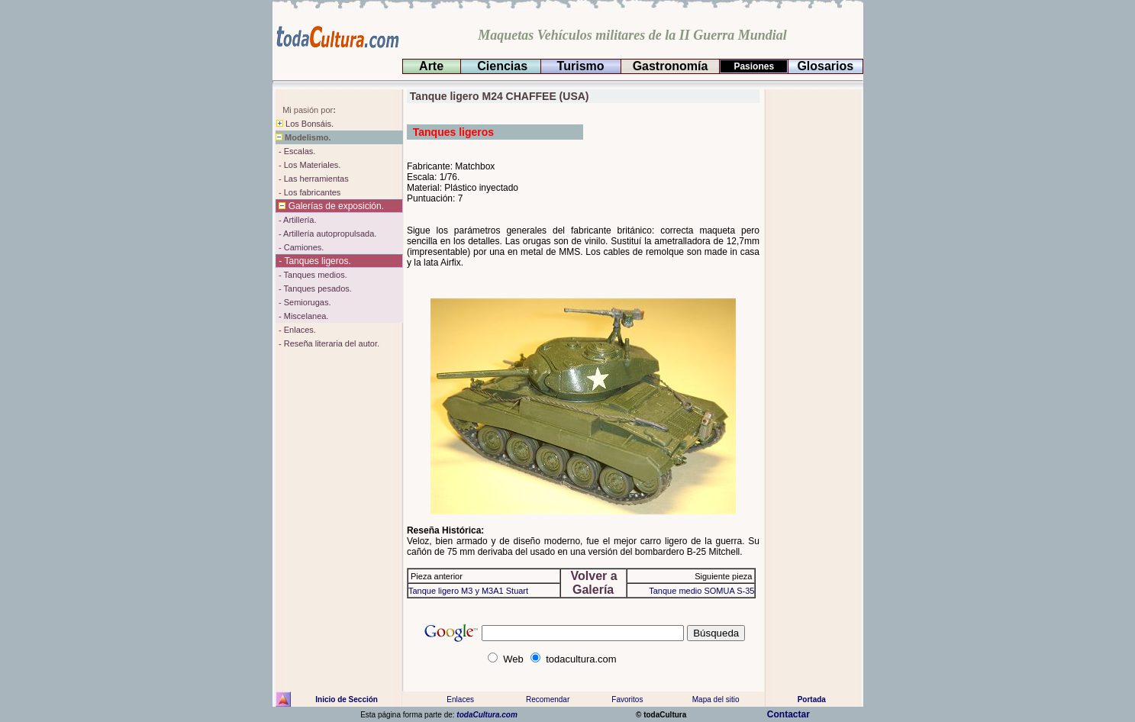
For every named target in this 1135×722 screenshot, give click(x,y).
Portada (812, 699)
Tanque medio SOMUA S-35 (701, 590)
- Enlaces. (296, 329)
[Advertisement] (811, 318)
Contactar (791, 714)
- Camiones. (300, 247)
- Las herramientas (312, 178)
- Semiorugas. (303, 302)
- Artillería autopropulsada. (326, 233)
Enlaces (459, 699)
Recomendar (548, 699)
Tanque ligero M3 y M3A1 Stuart (468, 590)
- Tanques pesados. (314, 288)
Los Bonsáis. (305, 123)
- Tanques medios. (311, 274)
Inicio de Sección (346, 699)
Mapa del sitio (715, 699)
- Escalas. (295, 151)
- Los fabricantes (308, 192)
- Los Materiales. (308, 164)
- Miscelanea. (302, 316)
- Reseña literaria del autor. (327, 343)
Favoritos (627, 699)
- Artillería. (296, 219)
